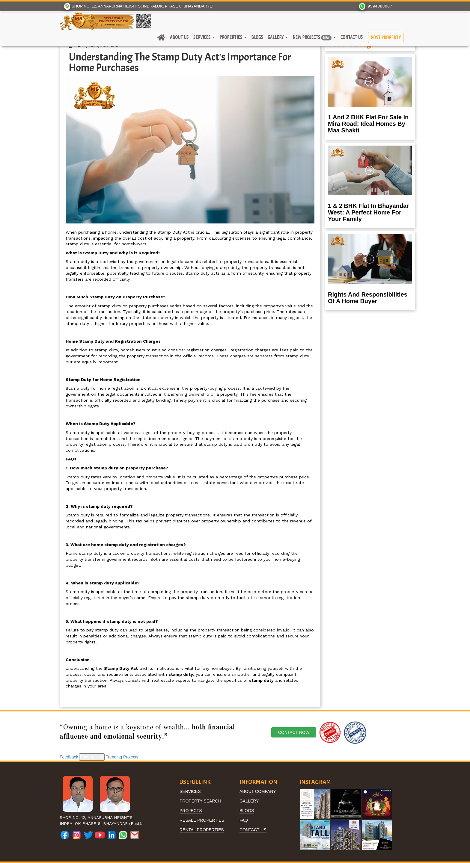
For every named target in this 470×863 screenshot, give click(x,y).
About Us (179, 37)
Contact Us (352, 37)
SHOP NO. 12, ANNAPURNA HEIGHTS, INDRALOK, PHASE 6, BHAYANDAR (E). (139, 6)
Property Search (200, 801)
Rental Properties (202, 830)
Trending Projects (122, 757)
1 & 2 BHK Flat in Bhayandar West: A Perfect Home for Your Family (368, 212)
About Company (257, 791)
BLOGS (246, 810)
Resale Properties (202, 820)
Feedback (69, 757)
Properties (230, 37)
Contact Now (293, 732)
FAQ (243, 820)
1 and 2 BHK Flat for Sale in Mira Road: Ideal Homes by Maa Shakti (368, 124)
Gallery (276, 37)
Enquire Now (92, 757)
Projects (191, 810)
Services (201, 37)
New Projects (312, 37)
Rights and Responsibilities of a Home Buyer (367, 297)
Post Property (386, 37)
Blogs (257, 37)
